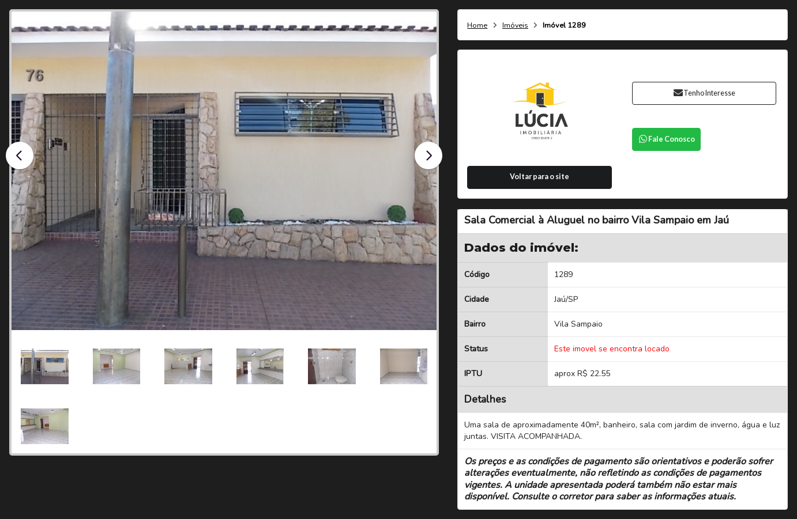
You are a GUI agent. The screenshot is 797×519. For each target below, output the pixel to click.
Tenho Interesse (703, 93)
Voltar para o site (539, 176)
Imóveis (515, 25)
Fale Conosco (667, 139)
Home (477, 25)
